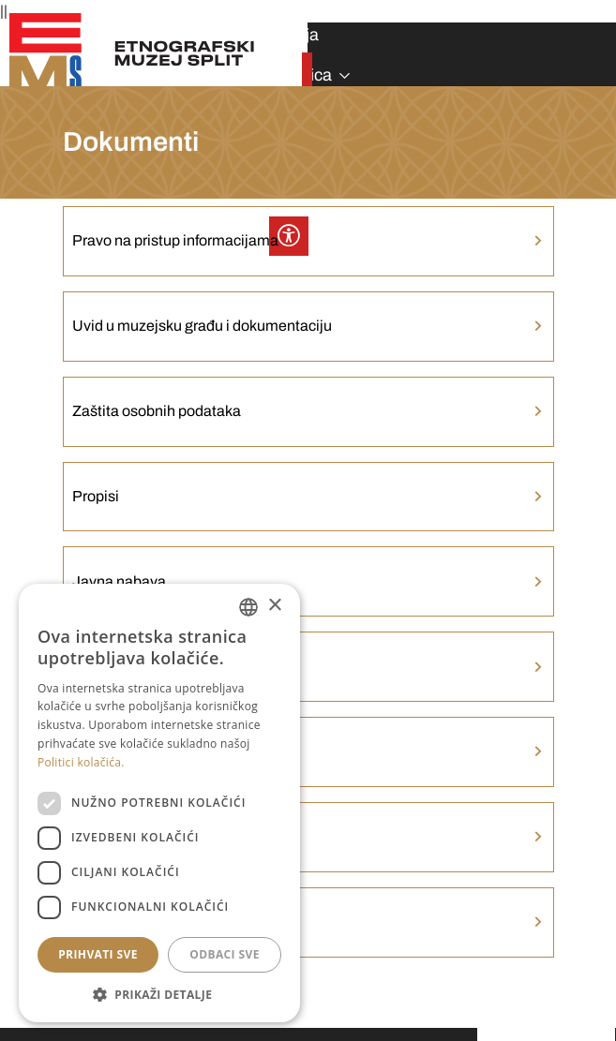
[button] (159, 994)
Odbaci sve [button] (224, 954)
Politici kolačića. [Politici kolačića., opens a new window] (81, 762)
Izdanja (291, 34)
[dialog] (159, 803)
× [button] (274, 606)
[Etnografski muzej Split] (132, 53)
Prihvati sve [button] (98, 954)
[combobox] (248, 607)
